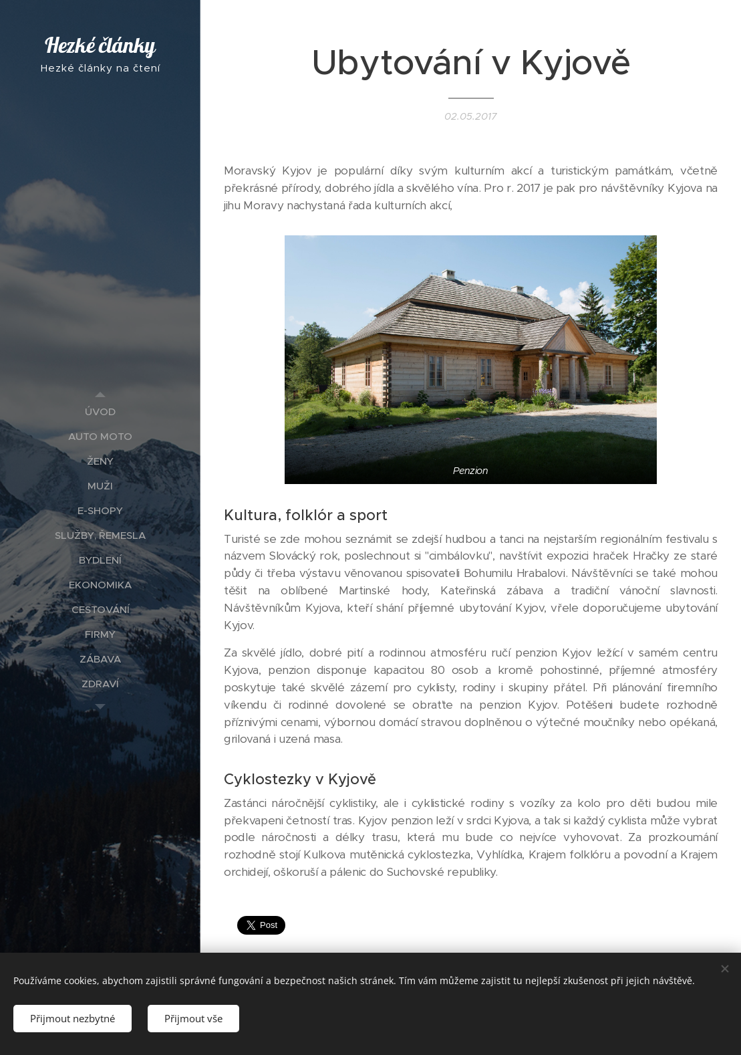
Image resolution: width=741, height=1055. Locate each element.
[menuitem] (100, 411)
